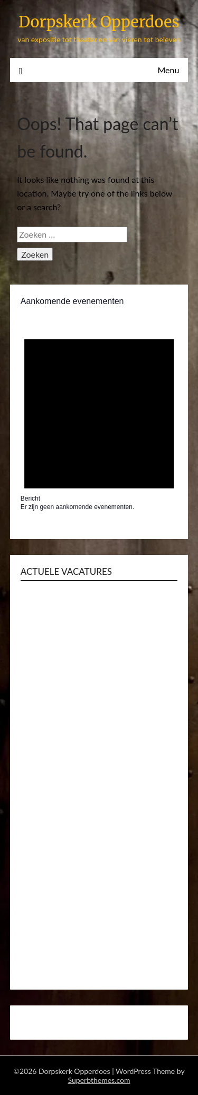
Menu (168, 70)
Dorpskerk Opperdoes (99, 22)
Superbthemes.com (99, 1080)
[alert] (99, 416)
